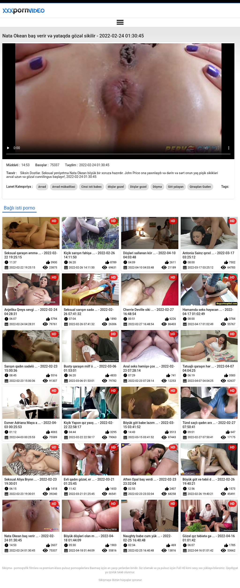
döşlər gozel (116, 186)
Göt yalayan (176, 186)
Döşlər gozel (138, 186)
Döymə (157, 186)
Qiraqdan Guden (200, 186)
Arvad (42, 186)
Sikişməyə (105, 580)
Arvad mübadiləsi (63, 186)
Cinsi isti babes (91, 186)
